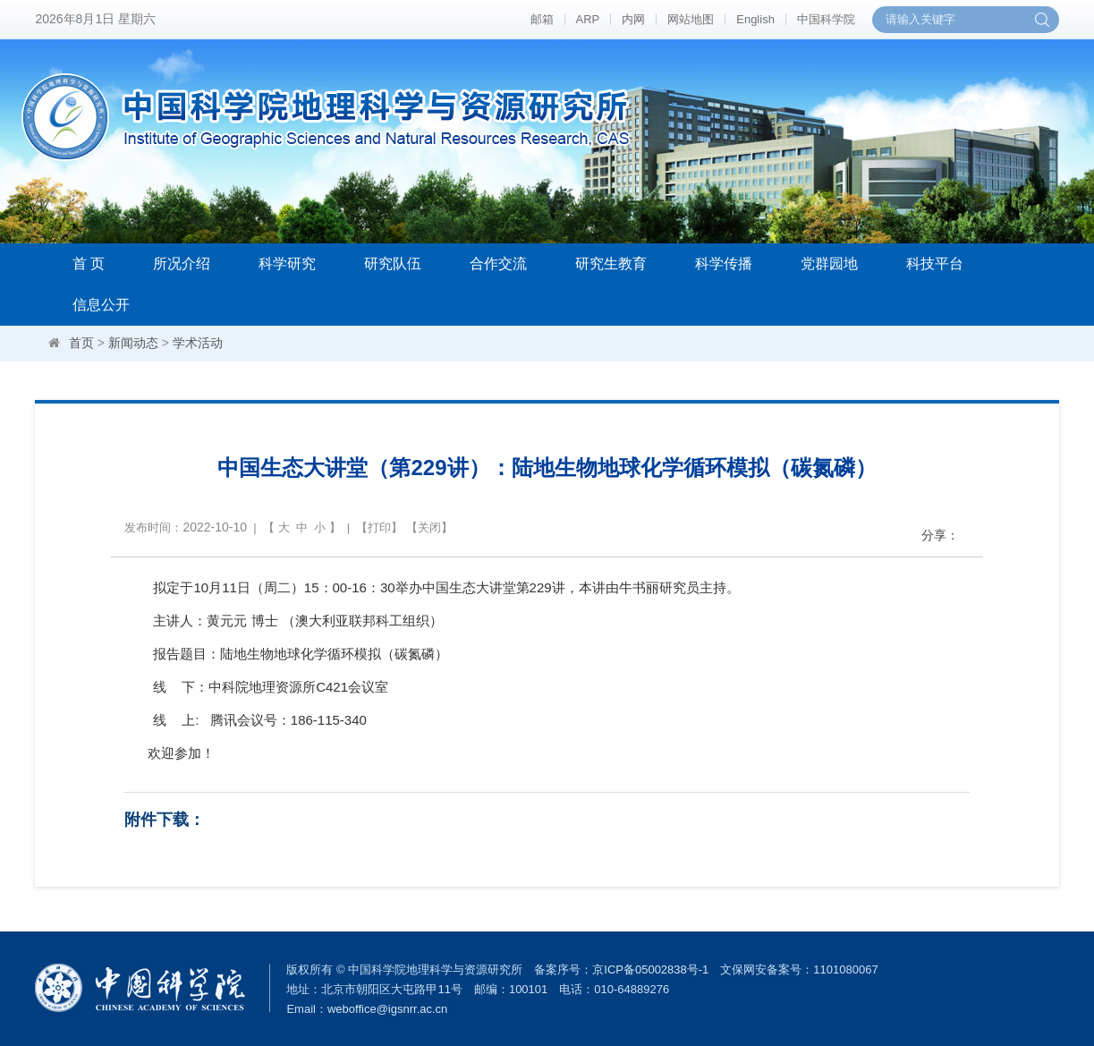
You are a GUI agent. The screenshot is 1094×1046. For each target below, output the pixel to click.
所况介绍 (181, 263)
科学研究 (287, 263)
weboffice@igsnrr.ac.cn (387, 1009)
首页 (81, 343)
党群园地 (829, 263)
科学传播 (723, 263)
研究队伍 (392, 263)
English (755, 19)
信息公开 (101, 304)
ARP (588, 19)
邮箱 (542, 19)
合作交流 (498, 263)
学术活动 (198, 343)
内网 (633, 19)
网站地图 (690, 19)
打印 (379, 527)
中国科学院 (826, 19)
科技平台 (934, 263)
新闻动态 (133, 343)
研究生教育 (611, 263)
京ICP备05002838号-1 (650, 969)
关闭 (429, 527)
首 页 (88, 263)
